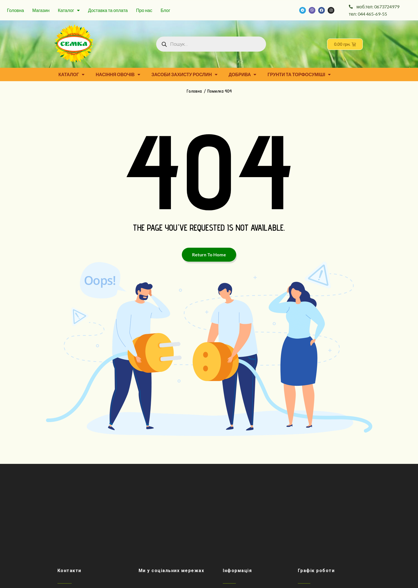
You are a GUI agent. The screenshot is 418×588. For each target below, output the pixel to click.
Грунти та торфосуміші (299, 74)
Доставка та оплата (108, 10)
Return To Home (209, 254)
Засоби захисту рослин (184, 74)
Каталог (69, 10)
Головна (15, 10)
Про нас (144, 10)
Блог (165, 10)
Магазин (41, 10)
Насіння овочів (118, 74)
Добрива (243, 74)
